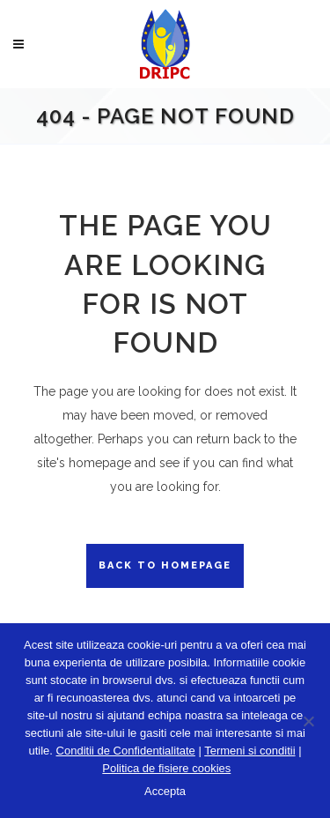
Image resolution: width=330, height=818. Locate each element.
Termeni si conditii (249, 750)
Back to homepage (165, 565)
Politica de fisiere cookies (166, 768)
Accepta (165, 791)
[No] (308, 721)
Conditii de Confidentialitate (125, 750)
